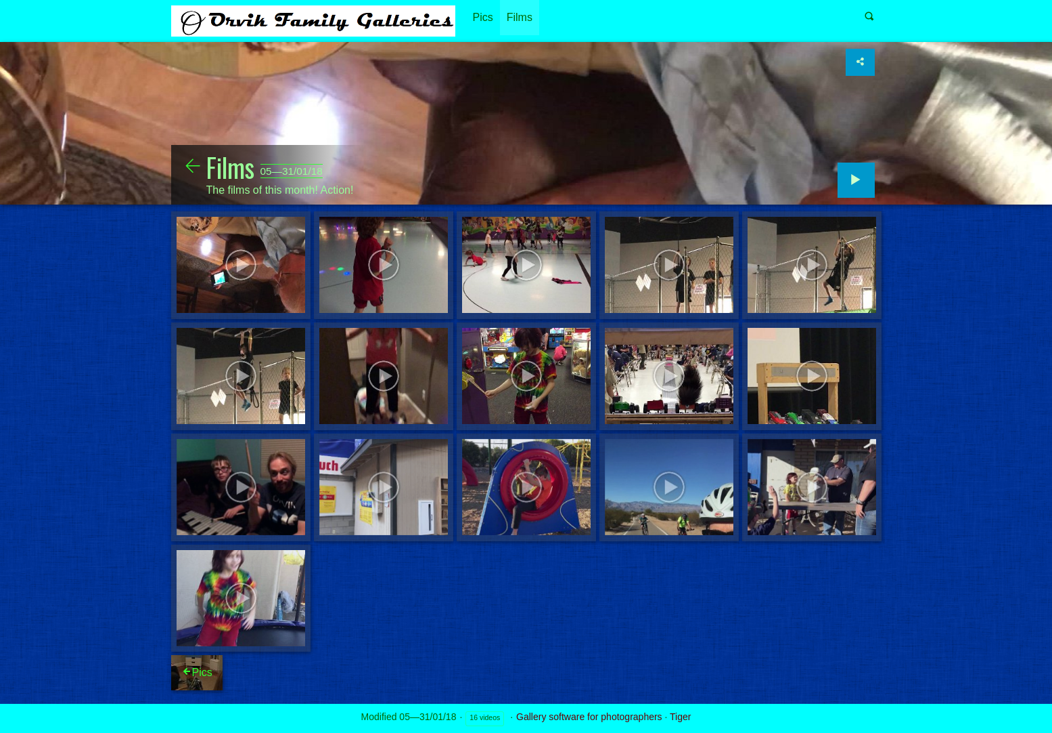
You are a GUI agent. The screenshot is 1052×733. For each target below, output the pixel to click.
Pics (483, 17)
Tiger (680, 716)
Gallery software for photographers (589, 716)
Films (519, 17)
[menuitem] (483, 17)
